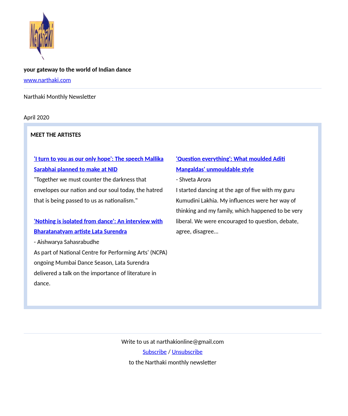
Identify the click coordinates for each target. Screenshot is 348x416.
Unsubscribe (187, 352)
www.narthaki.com (47, 80)
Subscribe (155, 352)
